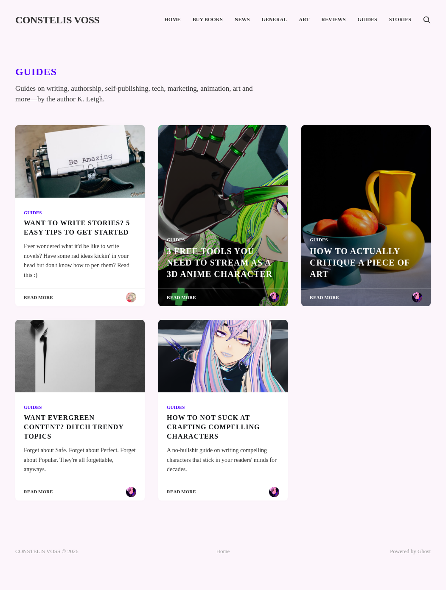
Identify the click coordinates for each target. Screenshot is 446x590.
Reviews (333, 19)
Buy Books (208, 19)
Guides (367, 19)
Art (304, 19)
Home (172, 19)
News (242, 19)
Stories (400, 19)
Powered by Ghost (410, 551)
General (274, 19)
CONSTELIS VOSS (57, 20)
